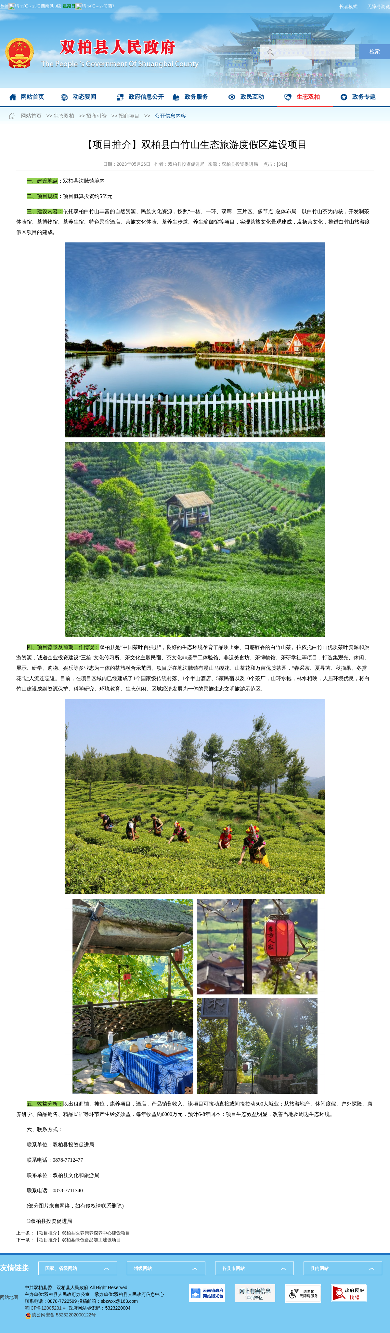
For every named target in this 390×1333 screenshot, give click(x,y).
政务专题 (364, 97)
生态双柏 (308, 97)
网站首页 (32, 97)
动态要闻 (84, 97)
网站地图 (9, 1297)
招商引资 (96, 116)
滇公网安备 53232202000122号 (60, 1314)
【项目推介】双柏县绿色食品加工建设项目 (77, 1239)
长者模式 (348, 6)
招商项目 (129, 116)
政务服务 (196, 97)
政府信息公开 (146, 97)
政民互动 (252, 97)
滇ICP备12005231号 (45, 1308)
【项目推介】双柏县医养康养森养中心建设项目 (82, 1233)
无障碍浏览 (378, 6)
